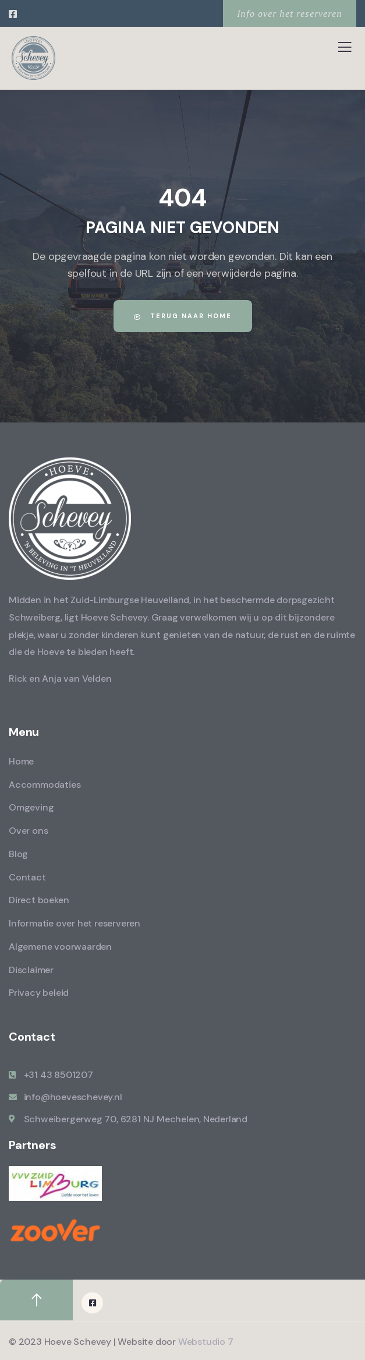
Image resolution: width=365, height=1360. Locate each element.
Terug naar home (183, 316)
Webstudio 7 (205, 1342)
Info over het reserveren (289, 13)
